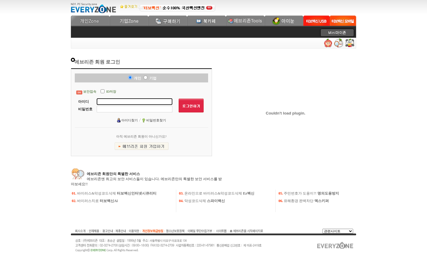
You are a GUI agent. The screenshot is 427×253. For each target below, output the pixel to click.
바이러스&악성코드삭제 (116, 193)
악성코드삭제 (204, 201)
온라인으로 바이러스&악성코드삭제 (219, 193)
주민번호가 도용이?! (311, 193)
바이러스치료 (97, 201)
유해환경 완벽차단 (306, 201)
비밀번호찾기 (156, 120)
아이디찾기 (129, 120)
